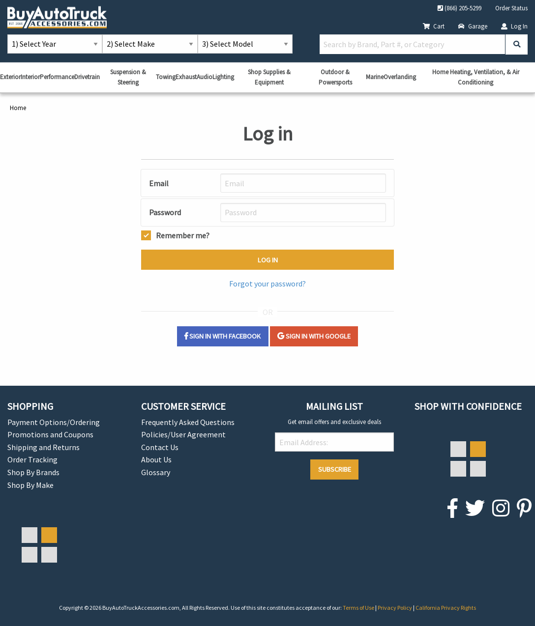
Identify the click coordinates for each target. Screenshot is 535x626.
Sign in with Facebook (222, 336)
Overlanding (400, 77)
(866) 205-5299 (459, 8)
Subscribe (334, 469)
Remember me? (182, 234)
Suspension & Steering (128, 77)
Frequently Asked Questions (188, 422)
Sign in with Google (314, 336)
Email (159, 183)
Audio (204, 77)
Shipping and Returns (43, 447)
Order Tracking (32, 459)
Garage (472, 26)
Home (18, 108)
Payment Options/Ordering (53, 422)
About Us (156, 459)
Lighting (223, 77)
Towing (166, 77)
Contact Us (159, 447)
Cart (434, 26)
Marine (375, 77)
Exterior (10, 77)
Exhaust (186, 77)
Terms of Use (359, 607)
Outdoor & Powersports (335, 77)
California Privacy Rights (446, 607)
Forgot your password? (267, 283)
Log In (514, 26)
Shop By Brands (33, 472)
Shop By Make (30, 485)
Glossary (155, 472)
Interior (30, 77)
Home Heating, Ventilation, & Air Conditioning (475, 77)
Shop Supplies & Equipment (269, 77)
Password (165, 212)
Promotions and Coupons (50, 434)
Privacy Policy (395, 607)
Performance (57, 77)
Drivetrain (87, 77)
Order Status (511, 8)
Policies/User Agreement (183, 434)
